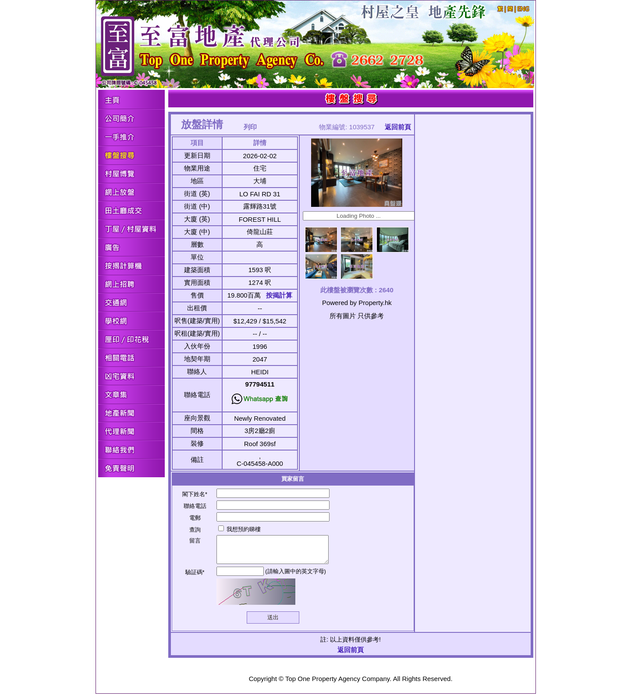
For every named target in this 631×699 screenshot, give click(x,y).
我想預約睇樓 (239, 529)
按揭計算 (279, 295)
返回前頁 (398, 127)
